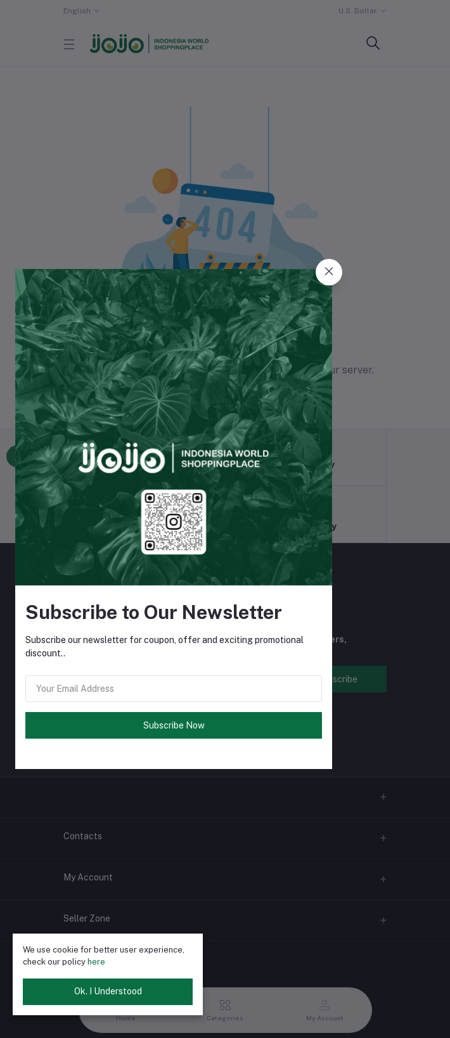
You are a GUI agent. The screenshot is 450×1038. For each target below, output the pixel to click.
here (96, 961)
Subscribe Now (174, 725)
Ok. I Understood (108, 991)
